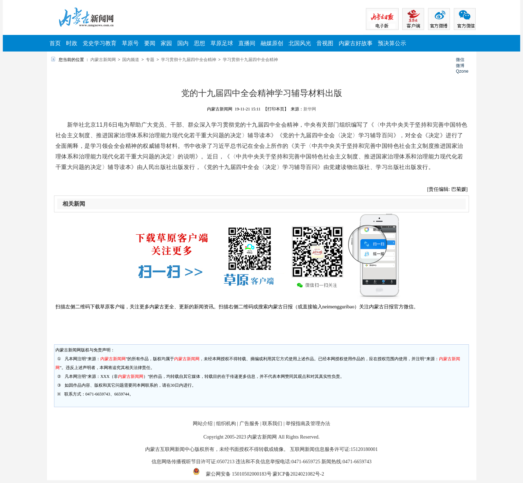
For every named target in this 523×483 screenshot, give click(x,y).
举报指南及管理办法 (308, 423)
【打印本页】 (276, 109)
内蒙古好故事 (356, 43)
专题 (150, 59)
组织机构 (226, 423)
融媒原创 (272, 43)
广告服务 (249, 423)
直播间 (246, 43)
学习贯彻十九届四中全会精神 (188, 59)
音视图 (324, 43)
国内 (183, 43)
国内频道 (130, 59)
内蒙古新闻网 (103, 59)
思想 (199, 43)
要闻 (149, 43)
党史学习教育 (100, 43)
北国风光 (300, 43)
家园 (166, 43)
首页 (55, 43)
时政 (71, 43)
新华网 (309, 109)
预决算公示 (392, 43)
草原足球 (221, 43)
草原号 (130, 43)
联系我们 (272, 423)
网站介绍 (203, 423)
